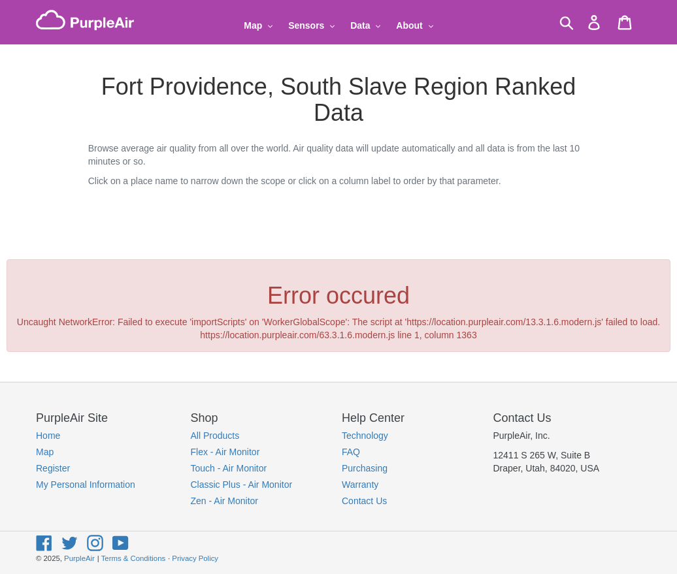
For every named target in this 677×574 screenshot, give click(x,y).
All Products (215, 435)
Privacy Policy (195, 558)
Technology (365, 435)
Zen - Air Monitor (224, 501)
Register (53, 468)
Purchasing (365, 468)
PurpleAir (79, 558)
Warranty (360, 484)
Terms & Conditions (133, 558)
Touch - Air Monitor (229, 468)
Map (45, 452)
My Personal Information (85, 484)
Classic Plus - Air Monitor (242, 484)
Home (48, 435)
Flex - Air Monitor (225, 452)
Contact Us (364, 501)
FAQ (351, 452)
